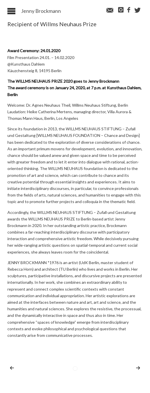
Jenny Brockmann (41, 11)
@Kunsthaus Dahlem (26, 64)
